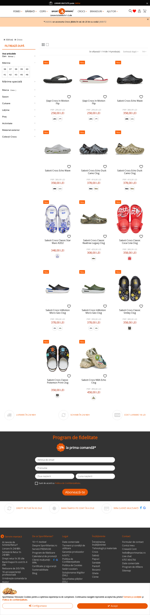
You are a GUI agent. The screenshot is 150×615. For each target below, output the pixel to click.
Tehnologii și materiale (104, 548)
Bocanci (96, 569)
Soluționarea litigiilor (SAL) (73, 574)
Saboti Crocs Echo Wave (130, 100)
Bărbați (9, 39)
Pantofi (96, 566)
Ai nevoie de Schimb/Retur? (10, 543)
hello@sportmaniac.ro (134, 552)
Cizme (95, 577)
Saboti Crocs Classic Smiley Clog (129, 311)
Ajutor (5, 582)
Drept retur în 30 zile (13, 558)
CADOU (48, 21)
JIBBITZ (102, 21)
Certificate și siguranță (44, 566)
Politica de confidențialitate (14, 599)
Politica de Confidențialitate (67, 483)
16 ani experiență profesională (11, 573)
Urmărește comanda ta (14, 578)
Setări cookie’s (70, 569)
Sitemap (126, 570)
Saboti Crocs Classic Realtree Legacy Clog (94, 242)
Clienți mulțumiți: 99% (41, 561)
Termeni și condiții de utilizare (73, 547)
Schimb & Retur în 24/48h (11, 553)
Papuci (95, 559)
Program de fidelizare (43, 552)
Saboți (95, 555)
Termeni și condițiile (132, 597)
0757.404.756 (129, 560)
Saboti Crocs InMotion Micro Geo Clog (58, 311)
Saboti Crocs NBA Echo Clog (94, 381)
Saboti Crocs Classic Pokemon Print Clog (57, 381)
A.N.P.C (66, 555)
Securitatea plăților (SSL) (72, 580)
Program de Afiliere (132, 567)
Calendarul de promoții (44, 556)
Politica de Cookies (72, 565)
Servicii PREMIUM (41, 549)
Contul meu (128, 545)
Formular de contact (132, 542)
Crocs (19, 39)
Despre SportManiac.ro (44, 545)
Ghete (95, 573)
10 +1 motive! (39, 542)
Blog (34, 573)
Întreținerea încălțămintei (99, 543)
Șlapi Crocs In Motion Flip (57, 102)
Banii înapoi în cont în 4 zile (14, 563)
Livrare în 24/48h (11, 548)
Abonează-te (75, 492)
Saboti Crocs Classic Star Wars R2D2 (58, 242)
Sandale (96, 562)
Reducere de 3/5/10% (13, 568)
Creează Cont (129, 549)
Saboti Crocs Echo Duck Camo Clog (93, 172)
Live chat (126, 556)
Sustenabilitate (40, 569)
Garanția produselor (73, 552)
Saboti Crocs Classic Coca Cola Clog (129, 242)
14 (144, 51)
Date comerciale (70, 542)
